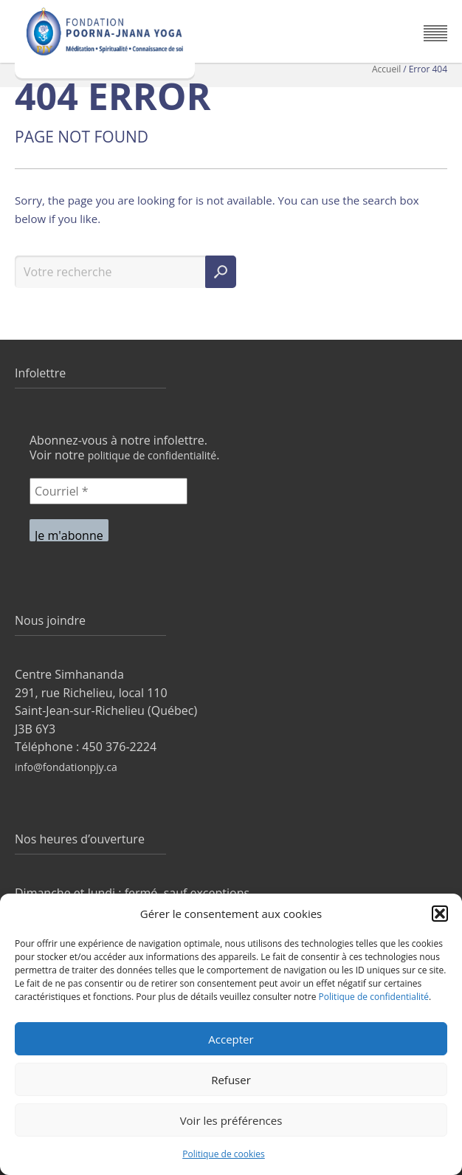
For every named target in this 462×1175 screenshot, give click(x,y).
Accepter (230, 1039)
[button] (439, 913)
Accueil (386, 69)
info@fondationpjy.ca (66, 767)
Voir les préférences (231, 1120)
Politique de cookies (223, 1154)
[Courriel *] (108, 491)
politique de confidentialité (152, 455)
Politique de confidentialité (374, 996)
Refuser (231, 1079)
